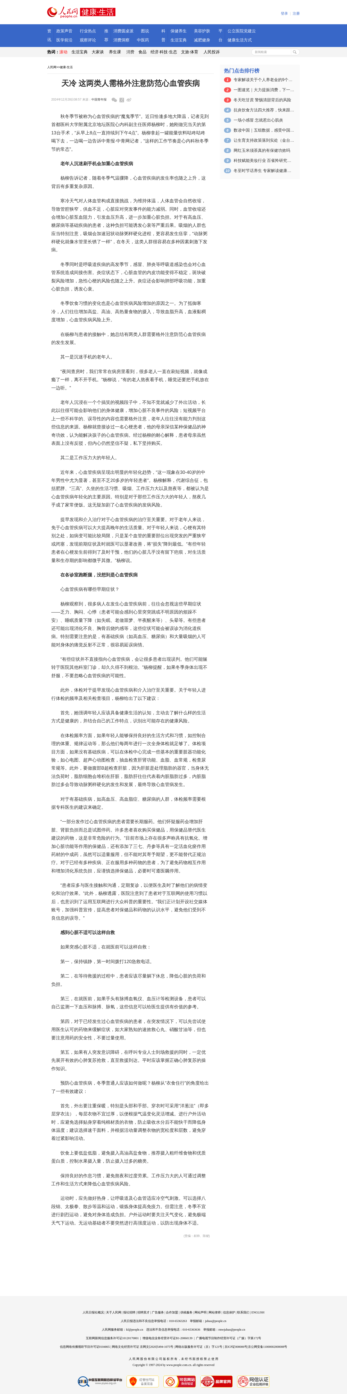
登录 (284, 13)
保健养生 (178, 31)
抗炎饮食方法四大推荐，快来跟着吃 (264, 110)
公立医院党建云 (242, 31)
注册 (296, 13)
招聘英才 (143, 1312)
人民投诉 (212, 52)
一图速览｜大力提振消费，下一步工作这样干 (264, 90)
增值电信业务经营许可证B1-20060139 (167, 1338)
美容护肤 (202, 31)
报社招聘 (129, 1312)
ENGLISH (258, 1312)
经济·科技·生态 (164, 52)
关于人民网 (113, 1312)
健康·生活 (66, 67)
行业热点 (88, 31)
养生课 (115, 52)
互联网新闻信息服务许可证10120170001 (112, 1338)
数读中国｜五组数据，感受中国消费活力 (264, 130)
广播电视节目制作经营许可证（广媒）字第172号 (228, 1338)
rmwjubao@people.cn (231, 1329)
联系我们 (243, 1312)
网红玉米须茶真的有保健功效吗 (262, 150)
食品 (142, 52)
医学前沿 (64, 40)
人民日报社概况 (93, 1312)
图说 (145, 31)
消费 (130, 52)
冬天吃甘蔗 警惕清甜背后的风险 (262, 100)
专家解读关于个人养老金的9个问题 (264, 80)
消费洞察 (121, 40)
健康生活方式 (240, 40)
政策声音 (64, 31)
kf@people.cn (134, 1329)
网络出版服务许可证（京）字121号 (198, 1347)
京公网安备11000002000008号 (267, 1347)
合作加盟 (172, 1312)
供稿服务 (186, 1312)
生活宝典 (178, 40)
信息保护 (229, 1312)
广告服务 (158, 1312)
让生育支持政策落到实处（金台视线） (264, 140)
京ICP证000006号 (236, 1347)
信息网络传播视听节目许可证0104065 (85, 1347)
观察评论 (88, 40)
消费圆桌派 (123, 31)
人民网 (51, 67)
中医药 (143, 40)
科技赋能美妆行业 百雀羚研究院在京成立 (264, 160)
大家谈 (98, 52)
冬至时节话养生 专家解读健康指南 (264, 170)
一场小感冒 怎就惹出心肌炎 (258, 120)
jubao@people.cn (215, 1321)
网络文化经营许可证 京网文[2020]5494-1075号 (142, 1347)
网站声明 (200, 1312)
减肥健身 (202, 40)
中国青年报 (99, 99)
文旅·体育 (189, 52)
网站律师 (215, 1312)
